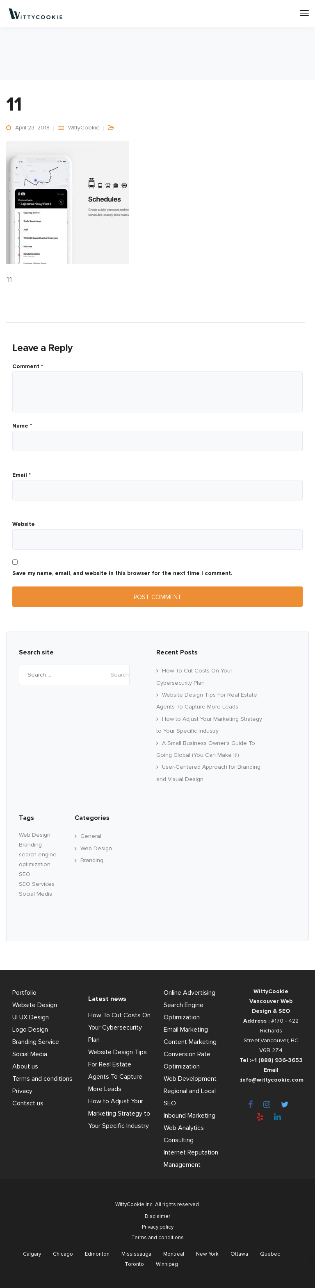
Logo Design (30, 1029)
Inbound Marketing (189, 1115)
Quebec (270, 1254)
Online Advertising (189, 993)
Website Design (34, 1005)
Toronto (134, 1264)
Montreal (173, 1254)
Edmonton (97, 1254)
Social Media (29, 1054)
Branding (91, 860)
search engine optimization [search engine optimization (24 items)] (38, 859)
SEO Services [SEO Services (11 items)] (37, 884)
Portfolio (24, 993)
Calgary (32, 1254)
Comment (27, 366)
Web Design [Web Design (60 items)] (34, 834)
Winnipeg (167, 1264)
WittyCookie (84, 127)
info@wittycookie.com (272, 1079)
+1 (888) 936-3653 (277, 1060)
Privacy (22, 1091)
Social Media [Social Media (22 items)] (35, 893)
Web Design (96, 848)
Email (21, 475)
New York (207, 1254)
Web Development (190, 1079)
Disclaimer (157, 1216)
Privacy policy (157, 1227)
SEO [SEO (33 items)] (24, 874)
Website (23, 524)
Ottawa (239, 1254)
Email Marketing (186, 1029)
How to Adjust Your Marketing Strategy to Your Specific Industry (119, 1113)
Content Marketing (190, 1042)
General (90, 836)
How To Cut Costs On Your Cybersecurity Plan (119, 1027)
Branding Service (35, 1042)
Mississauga (136, 1254)
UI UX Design (30, 1017)
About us (25, 1066)
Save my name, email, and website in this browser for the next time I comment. (122, 573)
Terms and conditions (42, 1079)
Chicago (63, 1254)
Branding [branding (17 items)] (30, 844)
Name (22, 426)
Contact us (27, 1103)
